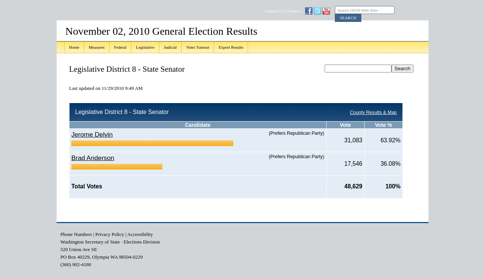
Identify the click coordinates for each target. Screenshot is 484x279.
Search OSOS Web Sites (358, 10)
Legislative (145, 47)
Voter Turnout (197, 47)
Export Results (231, 47)
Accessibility (140, 234)
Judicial (170, 47)
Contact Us (274, 11)
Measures (97, 47)
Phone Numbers (76, 234)
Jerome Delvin (92, 134)
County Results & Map (373, 112)
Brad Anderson (92, 158)
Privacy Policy (110, 234)
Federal (120, 47)
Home (74, 47)
